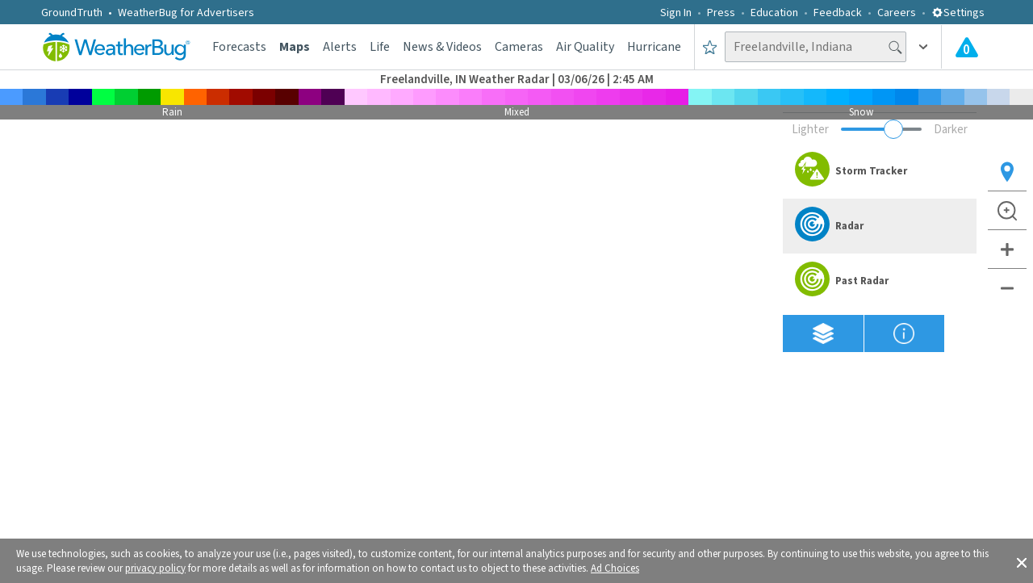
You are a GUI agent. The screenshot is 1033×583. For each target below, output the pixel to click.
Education (774, 13)
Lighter (810, 129)
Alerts (340, 47)
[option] (880, 171)
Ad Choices (615, 568)
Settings (958, 13)
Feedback (837, 13)
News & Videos (442, 47)
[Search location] (815, 46)
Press (721, 13)
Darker (951, 129)
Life (380, 47)
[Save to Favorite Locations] (710, 46)
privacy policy (155, 568)
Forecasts (239, 47)
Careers (896, 13)
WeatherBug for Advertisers (186, 13)
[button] (1022, 561)
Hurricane (654, 47)
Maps (294, 47)
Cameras (519, 47)
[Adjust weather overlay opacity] (881, 129)
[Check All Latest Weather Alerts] (967, 47)
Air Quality (585, 47)
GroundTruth (71, 13)
